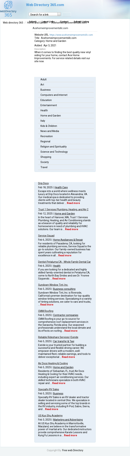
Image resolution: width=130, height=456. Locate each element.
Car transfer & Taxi (63, 341)
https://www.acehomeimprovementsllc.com (71, 35)
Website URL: (42, 34)
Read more (73, 203)
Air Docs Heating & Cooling (53, 363)
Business (45, 89)
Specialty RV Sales (48, 389)
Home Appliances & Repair (68, 239)
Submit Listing (81, 21)
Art (42, 84)
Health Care (61, 187)
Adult (43, 79)
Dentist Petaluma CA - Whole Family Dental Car (64, 261)
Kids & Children (48, 126)
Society (44, 162)
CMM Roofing (45, 311)
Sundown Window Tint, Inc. (53, 284)
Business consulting (64, 288)
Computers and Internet (53, 95)
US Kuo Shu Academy (50, 415)
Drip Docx (43, 183)
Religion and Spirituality (53, 146)
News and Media (49, 131)
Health (44, 110)
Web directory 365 (13, 22)
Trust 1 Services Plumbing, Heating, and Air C (63, 209)
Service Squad (46, 235)
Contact (64, 21)
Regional (45, 141)
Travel (43, 167)
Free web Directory (72, 450)
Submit (32, 21)
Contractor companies (65, 315)
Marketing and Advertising (68, 419)
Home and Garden (50, 115)
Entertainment (48, 105)
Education (46, 100)
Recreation (46, 136)
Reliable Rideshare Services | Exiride (58, 337)
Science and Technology (54, 151)
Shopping (45, 157)
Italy (42, 120)
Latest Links (48, 21)
